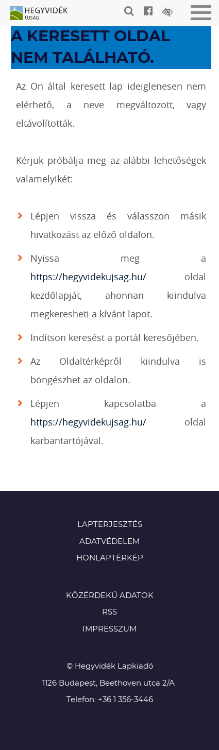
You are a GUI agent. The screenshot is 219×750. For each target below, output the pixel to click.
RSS (109, 612)
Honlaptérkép (109, 558)
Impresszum (109, 629)
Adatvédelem (109, 542)
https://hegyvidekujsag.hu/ (88, 276)
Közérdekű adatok (110, 596)
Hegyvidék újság (44, 14)
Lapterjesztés (109, 525)
